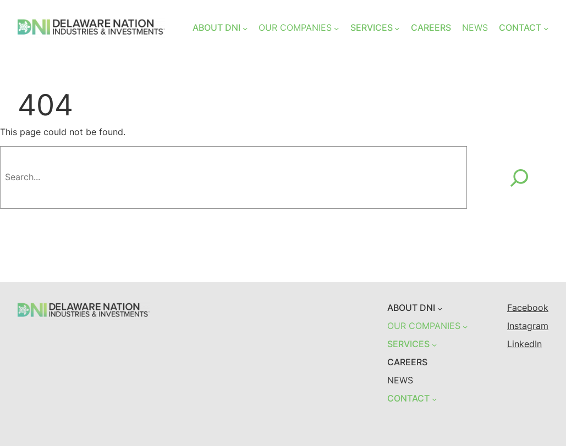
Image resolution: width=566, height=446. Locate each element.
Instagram (527, 326)
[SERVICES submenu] (396, 28)
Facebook (527, 308)
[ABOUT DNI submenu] (245, 28)
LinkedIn (524, 344)
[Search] (519, 177)
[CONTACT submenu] (545, 28)
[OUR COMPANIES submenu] (336, 28)
